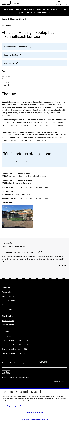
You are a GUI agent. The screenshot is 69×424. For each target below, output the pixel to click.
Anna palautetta (14, 325)
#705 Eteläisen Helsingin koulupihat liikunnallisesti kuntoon (25, 187)
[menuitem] (20, 246)
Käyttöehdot (6, 305)
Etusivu (4, 19)
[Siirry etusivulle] (11, 3)
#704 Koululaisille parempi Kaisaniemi (16, 183)
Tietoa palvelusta (8, 300)
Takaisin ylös (60, 381)
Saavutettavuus (8, 296)
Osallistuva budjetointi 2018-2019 (15, 353)
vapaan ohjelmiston (24, 363)
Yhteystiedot (6, 292)
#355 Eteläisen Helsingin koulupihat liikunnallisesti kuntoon (25, 198)
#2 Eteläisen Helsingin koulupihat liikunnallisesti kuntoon (24, 176)
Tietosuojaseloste (8, 309)
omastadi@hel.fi (8, 320)
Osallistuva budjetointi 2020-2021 (15, 349)
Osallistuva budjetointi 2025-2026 (15, 340)
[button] (17, 173)
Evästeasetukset (24, 377)
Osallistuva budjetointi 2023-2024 (15, 345)
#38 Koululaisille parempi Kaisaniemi (16, 194)
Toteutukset (6, 336)
